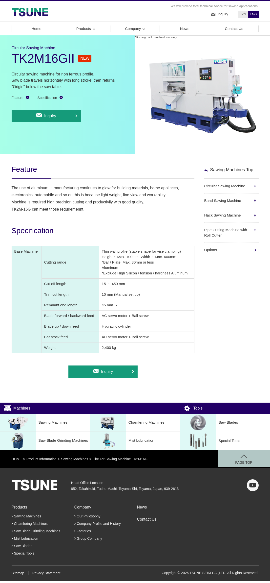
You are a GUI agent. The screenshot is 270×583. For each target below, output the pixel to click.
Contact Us (234, 30)
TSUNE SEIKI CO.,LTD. (35, 487)
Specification (47, 100)
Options (210, 251)
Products (83, 30)
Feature (17, 100)
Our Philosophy (89, 518)
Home (36, 30)
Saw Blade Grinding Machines (44, 443)
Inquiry (223, 14)
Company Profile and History (99, 525)
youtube (253, 487)
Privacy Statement (46, 575)
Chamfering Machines (127, 424)
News (184, 30)
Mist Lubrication (122, 443)
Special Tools (210, 443)
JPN (243, 14)
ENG (253, 14)
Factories (84, 533)
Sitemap (18, 575)
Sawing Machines (33, 424)
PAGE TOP (250, 465)
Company (133, 30)
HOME (17, 461)
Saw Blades (209, 424)
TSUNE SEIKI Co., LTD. (30, 12)
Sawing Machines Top (231, 171)
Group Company (89, 540)
